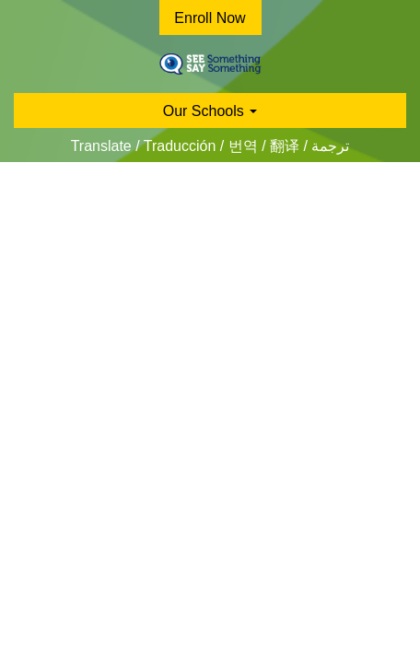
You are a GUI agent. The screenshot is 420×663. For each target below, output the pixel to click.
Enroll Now (209, 18)
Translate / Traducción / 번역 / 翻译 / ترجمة (210, 146)
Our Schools (210, 111)
